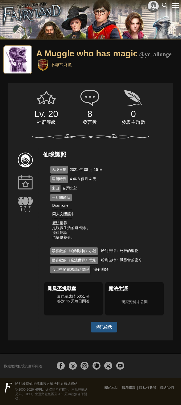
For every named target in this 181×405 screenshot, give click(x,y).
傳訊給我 (104, 327)
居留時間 (59, 179)
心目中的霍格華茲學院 (70, 269)
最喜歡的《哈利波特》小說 (74, 251)
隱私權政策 (147, 388)
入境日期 (59, 169)
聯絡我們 (167, 388)
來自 (55, 188)
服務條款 (129, 388)
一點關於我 (61, 197)
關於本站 (111, 388)
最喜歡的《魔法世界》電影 (74, 260)
